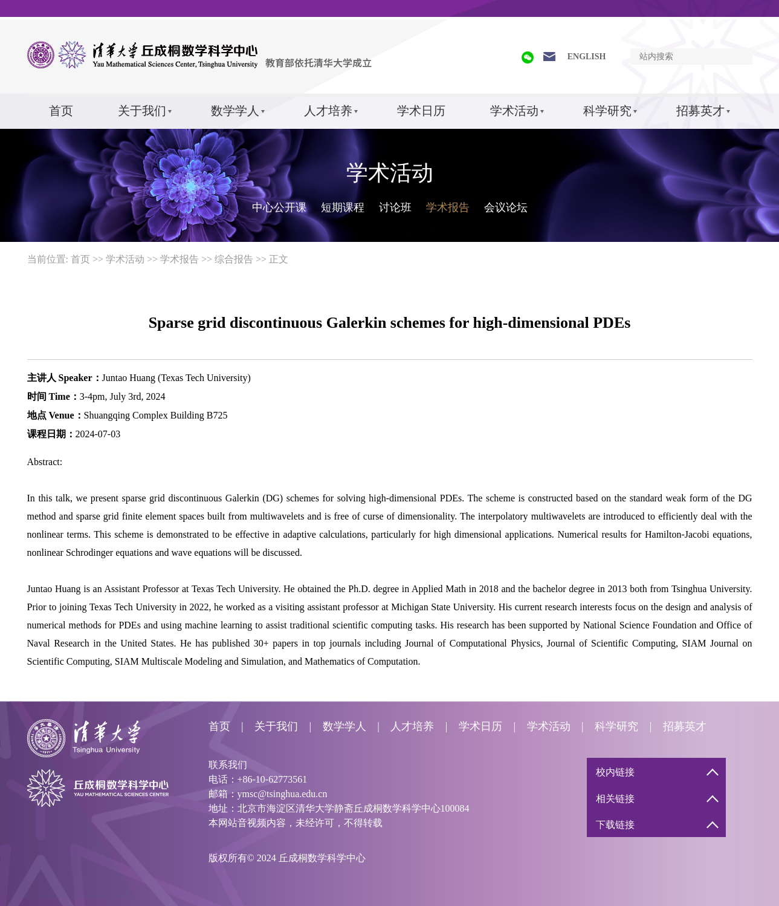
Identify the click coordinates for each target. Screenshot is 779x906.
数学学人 (235, 110)
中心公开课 (279, 207)
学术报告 (448, 207)
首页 (61, 110)
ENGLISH (586, 56)
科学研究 (607, 110)
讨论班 (395, 207)
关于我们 (142, 110)
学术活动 (514, 110)
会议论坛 (506, 207)
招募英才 (700, 110)
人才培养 (328, 110)
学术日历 (421, 110)
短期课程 (342, 207)
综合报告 (234, 259)
